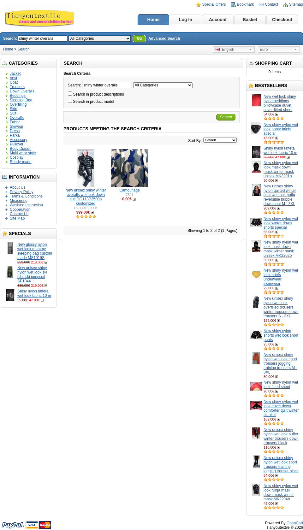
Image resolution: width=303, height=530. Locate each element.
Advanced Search (164, 38)
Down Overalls (22, 91)
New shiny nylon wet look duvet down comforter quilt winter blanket (281, 408)
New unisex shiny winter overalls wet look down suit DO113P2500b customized (85, 197)
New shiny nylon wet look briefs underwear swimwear (281, 277)
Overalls (17, 117)
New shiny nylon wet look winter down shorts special (281, 223)
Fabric (15, 122)
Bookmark (245, 4)
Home (153, 19)
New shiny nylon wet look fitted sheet (281, 384)
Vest (13, 78)
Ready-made (21, 162)
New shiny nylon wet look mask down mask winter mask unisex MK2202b (281, 249)
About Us (17, 187)
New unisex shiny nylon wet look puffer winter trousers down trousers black (281, 436)
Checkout (282, 19)
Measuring (18, 200)
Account (218, 19)
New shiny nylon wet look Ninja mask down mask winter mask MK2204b (281, 492)
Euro (264, 49)
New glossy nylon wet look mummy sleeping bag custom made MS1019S (34, 251)
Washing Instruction (26, 205)
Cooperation (20, 209)
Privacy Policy (21, 192)
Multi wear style (23, 153)
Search (24, 49)
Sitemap (296, 4)
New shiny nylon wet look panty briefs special (281, 129)
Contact (271, 4)
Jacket (15, 73)
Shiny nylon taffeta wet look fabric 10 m (34, 293)
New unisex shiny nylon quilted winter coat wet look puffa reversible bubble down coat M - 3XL (280, 195)
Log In (185, 19)
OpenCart (295, 523)
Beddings (18, 95)
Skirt (13, 109)
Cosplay (16, 157)
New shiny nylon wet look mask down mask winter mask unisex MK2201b (281, 169)
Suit (13, 113)
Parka (15, 135)
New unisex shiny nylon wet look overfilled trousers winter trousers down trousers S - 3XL (281, 307)
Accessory (18, 140)
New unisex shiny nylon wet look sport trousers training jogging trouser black (281, 464)
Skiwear (16, 126)
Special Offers (214, 4)
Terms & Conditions (26, 196)
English (224, 49)
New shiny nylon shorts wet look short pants (281, 335)
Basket (250, 19)
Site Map (17, 218)
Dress (15, 131)
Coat (14, 82)
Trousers (17, 87)
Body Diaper (20, 148)
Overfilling (18, 104)
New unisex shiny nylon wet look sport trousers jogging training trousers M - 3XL (280, 363)
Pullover (16, 144)
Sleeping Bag (21, 100)
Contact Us (19, 214)
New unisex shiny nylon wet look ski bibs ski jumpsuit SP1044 (32, 274)
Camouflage (129, 190)
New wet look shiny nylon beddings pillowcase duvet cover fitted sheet (280, 103)
